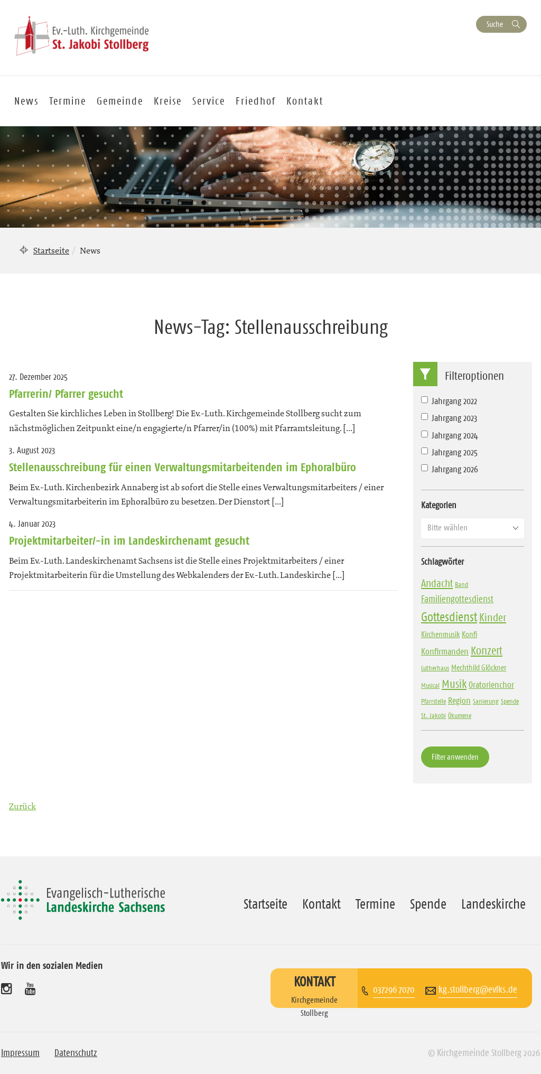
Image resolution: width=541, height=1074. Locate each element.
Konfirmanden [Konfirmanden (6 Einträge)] (445, 651)
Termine (67, 101)
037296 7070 (394, 989)
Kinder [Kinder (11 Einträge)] (492, 617)
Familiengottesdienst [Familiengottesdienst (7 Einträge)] (457, 599)
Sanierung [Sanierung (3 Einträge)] (486, 701)
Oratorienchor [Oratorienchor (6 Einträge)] (491, 684)
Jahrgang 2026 (449, 469)
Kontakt (304, 101)
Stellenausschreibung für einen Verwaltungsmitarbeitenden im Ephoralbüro (184, 467)
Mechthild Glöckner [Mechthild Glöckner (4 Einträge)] (478, 667)
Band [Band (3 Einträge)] (461, 584)
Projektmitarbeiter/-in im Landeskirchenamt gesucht (129, 540)
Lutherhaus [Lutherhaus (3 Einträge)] (435, 668)
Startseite (51, 250)
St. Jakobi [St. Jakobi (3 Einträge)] (433, 715)
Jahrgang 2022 (449, 401)
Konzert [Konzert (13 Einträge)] (486, 650)
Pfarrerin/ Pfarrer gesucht (66, 393)
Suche (495, 24)
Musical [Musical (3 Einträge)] (430, 685)
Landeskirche (493, 903)
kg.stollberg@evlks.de (478, 989)
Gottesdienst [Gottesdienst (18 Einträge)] (449, 617)
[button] (472, 528)
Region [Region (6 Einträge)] (459, 700)
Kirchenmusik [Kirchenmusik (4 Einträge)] (440, 634)
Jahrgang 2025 (449, 452)
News (26, 101)
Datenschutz (75, 1053)
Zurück (22, 806)
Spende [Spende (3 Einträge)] (510, 701)
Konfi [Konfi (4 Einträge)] (469, 634)
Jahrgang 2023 (449, 418)
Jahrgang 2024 (449, 435)
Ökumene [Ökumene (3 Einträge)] (459, 715)
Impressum (20, 1053)
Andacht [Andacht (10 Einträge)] (437, 583)
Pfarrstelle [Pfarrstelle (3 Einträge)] (433, 701)
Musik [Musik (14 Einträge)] (454, 684)
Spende (428, 903)
